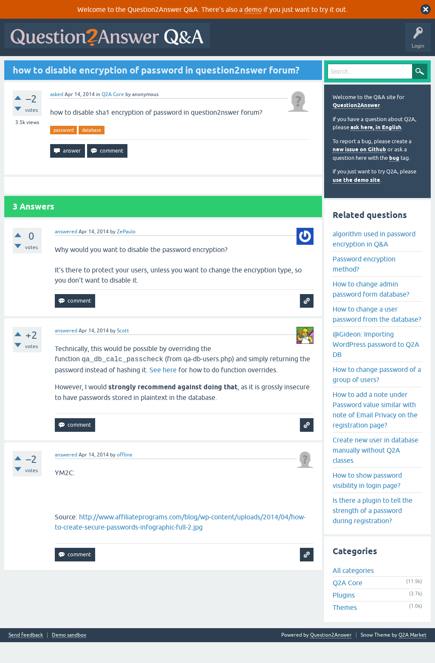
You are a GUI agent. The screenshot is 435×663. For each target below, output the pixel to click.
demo (253, 9)
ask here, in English (375, 148)
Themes (345, 628)
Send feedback (25, 656)
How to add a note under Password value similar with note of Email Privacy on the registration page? (375, 430)
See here (163, 390)
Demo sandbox (69, 656)
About (268, 66)
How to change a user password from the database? (377, 334)
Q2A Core (113, 115)
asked (56, 115)
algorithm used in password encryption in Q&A (374, 259)
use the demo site (356, 200)
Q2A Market (412, 656)
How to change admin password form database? (371, 309)
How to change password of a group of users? (377, 395)
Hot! (85, 66)
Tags (150, 66)
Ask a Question (212, 66)
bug (394, 178)
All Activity (22, 66)
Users (176, 66)
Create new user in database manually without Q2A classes (375, 470)
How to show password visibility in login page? (367, 501)
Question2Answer (356, 126)
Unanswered (117, 66)
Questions (55, 66)
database (91, 150)
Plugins (344, 616)
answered (66, 252)
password (63, 150)
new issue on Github (359, 170)
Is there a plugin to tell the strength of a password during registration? (372, 531)
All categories (353, 591)
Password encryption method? (364, 284)
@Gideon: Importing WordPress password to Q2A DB (376, 365)
